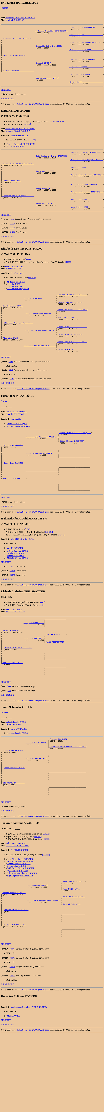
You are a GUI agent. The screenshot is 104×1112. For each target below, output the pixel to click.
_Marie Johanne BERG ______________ (52, 187)
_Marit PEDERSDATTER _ (55, 691)
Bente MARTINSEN (15, 600)
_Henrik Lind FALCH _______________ (86, 221)
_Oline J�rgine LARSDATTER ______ (75, 477)
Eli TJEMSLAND (13, 780)
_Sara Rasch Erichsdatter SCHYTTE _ (86, 191)
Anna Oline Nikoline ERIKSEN (20, 926)
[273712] (49, 576)
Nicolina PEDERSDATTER (17, 912)
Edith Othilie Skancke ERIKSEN (20, 935)
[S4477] (12, 1054)
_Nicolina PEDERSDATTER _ (14, 1001)
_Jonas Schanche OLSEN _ (37, 799)
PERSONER (6, 102)
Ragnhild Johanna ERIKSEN (19, 930)
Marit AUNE (16, 454)
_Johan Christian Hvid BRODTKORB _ (18, 178)
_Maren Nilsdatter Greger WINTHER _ (86, 173)
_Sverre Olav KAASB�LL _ (14, 481)
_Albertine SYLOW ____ (12, 370)
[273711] (28, 573)
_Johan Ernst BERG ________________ (86, 182)
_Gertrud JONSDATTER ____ (73, 976)
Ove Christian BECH (15, 310)
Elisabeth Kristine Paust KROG (18, 352)
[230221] (46, 906)
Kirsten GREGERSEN (16, 158)
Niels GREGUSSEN (13, 654)
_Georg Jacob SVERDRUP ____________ (52, 207)
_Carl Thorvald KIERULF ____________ (86, 84)
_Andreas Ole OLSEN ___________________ (67, 795)
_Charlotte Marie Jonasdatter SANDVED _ (67, 804)
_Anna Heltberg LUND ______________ (86, 230)
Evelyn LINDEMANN (15, 20)
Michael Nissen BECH (16, 305)
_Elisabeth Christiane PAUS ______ (40, 379)
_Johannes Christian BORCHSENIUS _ (51, 32)
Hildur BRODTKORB (12, 198)
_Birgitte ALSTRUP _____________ (72, 384)
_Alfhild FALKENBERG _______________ (86, 75)
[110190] (52, 133)
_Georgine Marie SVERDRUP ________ (18, 216)
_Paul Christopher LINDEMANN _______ (86, 66)
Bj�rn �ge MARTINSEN (18, 595)
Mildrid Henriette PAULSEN (22, 583)
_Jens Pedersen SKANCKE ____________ (44, 953)
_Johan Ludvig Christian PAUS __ (72, 375)
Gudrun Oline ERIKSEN (17, 933)
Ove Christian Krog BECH (18, 312)
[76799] (4, 436)
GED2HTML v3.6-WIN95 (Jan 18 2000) (33, 116)
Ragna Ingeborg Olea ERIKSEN (20, 942)
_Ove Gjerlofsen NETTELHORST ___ (72, 318)
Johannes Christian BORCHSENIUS (20, 18)
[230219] (46, 901)
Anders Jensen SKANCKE (16, 910)
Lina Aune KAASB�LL (17, 459)
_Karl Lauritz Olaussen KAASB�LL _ (42, 472)
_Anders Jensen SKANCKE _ (14, 962)
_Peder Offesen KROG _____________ (40, 323)
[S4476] (12, 1045)
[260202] (4, 8)
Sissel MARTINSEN (15, 597)
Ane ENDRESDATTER (15, 656)
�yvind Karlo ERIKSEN (17, 938)
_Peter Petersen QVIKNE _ (73, 967)
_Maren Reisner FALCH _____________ (52, 225)
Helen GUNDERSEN (19, 784)
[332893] (32, 301)
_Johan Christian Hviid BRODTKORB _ (86, 164)
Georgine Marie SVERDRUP (18, 143)
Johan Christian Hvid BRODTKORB (20, 140)
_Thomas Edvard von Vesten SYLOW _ (40, 361)
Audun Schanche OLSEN (15, 778)
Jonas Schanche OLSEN (14, 829)
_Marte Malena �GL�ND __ (38, 817)
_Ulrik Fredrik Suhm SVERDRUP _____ (86, 203)
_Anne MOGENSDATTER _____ (73, 958)
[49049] (28, 283)
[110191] (60, 133)
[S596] (11, 243)
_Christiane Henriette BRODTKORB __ (86, 212)
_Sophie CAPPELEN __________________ (86, 36)
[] (4, 106)
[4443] (41, 649)
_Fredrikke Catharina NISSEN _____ (51, 50)
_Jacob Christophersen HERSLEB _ (72, 336)
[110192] (27, 136)
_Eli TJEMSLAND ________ (13, 847)
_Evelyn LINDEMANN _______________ (18, 79)
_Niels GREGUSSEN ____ (12, 677)
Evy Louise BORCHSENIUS (15, 61)
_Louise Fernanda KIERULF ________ (51, 89)
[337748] (32, 151)
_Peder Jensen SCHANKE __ (73, 948)
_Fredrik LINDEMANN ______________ (51, 70)
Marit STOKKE (13, 1094)
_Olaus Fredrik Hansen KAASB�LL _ (75, 468)
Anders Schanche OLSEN (17, 789)
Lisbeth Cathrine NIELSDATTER (18, 697)
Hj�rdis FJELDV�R (15, 449)
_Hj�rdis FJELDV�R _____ (14, 520)
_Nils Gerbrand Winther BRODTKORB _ (52, 169)
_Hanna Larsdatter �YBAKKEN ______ (42, 490)
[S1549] (12, 247)
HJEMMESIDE (7, 110)
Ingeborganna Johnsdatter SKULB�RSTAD (29, 1086)
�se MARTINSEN (15, 592)
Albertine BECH (13, 307)
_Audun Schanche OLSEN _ (13, 808)
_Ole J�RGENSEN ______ (56, 681)
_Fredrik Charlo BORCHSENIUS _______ (86, 27)
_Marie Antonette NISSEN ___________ (86, 55)
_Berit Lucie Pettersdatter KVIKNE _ (44, 971)
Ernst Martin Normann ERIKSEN (20, 928)
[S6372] (12, 611)
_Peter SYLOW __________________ (72, 357)
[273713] (61, 579)
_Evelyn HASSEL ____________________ (86, 93)
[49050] (68, 285)
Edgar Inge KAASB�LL (14, 502)
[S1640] (12, 251)
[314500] (4, 768)
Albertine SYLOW (13, 292)
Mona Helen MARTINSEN (18, 602)
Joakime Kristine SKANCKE (16, 983)
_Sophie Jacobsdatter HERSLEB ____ (40, 341)
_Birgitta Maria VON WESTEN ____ (72, 366)
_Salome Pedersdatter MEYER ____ (72, 327)
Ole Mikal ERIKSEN (19, 917)
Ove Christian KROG (14, 290)
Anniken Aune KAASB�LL (19, 461)
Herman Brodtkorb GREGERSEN (21, 156)
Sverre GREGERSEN (19, 147)
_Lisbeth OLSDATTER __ (34, 686)
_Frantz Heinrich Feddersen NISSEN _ (86, 45)
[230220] (38, 903)
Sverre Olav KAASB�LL (16, 447)
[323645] (46, 922)
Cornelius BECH (17, 297)
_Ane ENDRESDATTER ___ (12, 715)
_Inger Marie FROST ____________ (72, 345)
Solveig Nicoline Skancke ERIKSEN (22, 940)
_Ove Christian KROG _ (12, 332)
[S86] (9, 742)
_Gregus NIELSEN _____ (34, 668)
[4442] (42, 646)
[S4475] (12, 1027)
